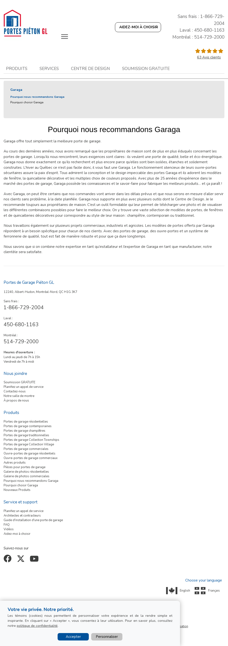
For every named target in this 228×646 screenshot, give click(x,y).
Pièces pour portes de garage (24, 467)
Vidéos (9, 529)
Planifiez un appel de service (23, 387)
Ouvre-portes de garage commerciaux (31, 458)
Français (214, 590)
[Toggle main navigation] (64, 36)
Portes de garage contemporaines (28, 426)
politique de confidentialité (37, 625)
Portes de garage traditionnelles (26, 435)
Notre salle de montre (19, 396)
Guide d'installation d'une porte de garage (33, 520)
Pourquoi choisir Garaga (26, 102)
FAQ (7, 525)
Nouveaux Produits (17, 490)
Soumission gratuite (146, 68)
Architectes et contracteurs (22, 515)
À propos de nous (16, 400)
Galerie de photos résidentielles (26, 472)
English (185, 590)
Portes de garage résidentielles (26, 421)
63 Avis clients (209, 57)
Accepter (73, 636)
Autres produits (15, 462)
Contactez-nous (15, 391)
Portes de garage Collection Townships (31, 440)
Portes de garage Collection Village (29, 444)
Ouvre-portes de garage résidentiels (29, 453)
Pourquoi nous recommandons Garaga (37, 97)
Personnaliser (107, 636)
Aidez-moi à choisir (17, 534)
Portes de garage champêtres (24, 431)
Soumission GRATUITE (19, 382)
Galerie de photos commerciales (26, 476)
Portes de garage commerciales (26, 449)
